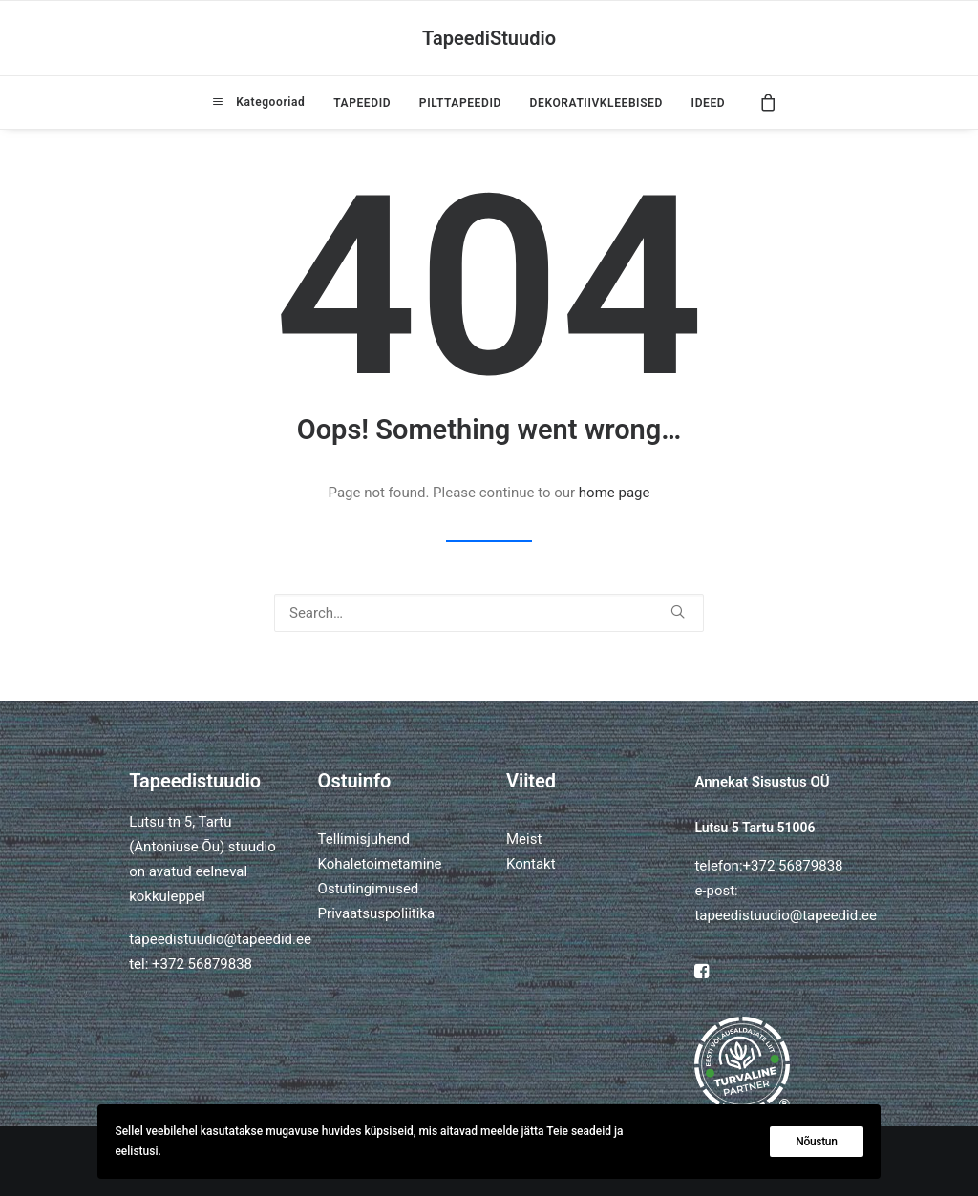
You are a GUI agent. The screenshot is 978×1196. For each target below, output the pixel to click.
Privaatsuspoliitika (377, 913)
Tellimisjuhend (364, 839)
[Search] (489, 613)
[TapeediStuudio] (489, 38)
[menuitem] (259, 102)
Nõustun (816, 1141)
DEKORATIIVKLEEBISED (596, 103)
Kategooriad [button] (268, 102)
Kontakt (531, 863)
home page (614, 492)
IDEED (708, 103)
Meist (524, 839)
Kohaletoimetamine (380, 863)
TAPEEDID (362, 103)
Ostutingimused (368, 888)
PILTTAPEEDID (460, 103)
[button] (677, 611)
